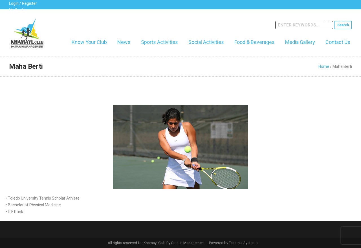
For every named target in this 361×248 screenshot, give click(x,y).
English (329, 19)
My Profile (18, 10)
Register (29, 3)
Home (323, 66)
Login (14, 3)
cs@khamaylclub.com (77, 18)
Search (343, 25)
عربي (343, 19)
